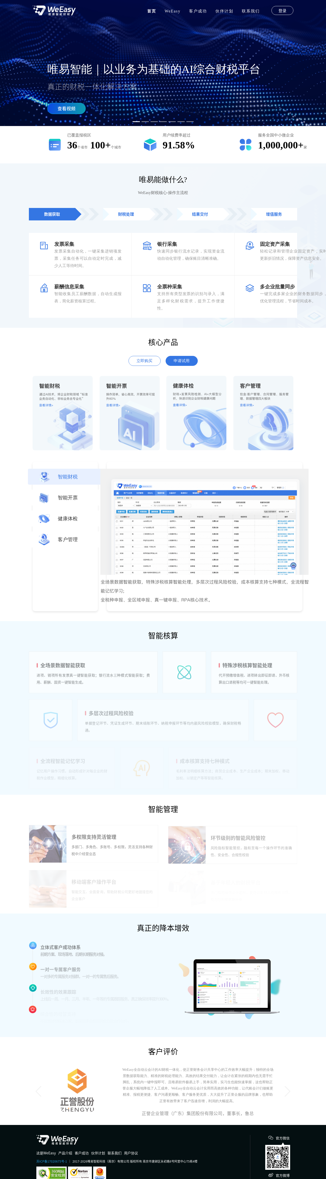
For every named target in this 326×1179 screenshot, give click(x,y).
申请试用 (182, 361)
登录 (282, 10)
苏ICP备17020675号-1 (51, 1161)
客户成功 (198, 11)
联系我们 (251, 11)
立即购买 (144, 361)
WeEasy (173, 11)
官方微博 (283, 1175)
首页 (151, 11)
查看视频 (66, 108)
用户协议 (131, 1152)
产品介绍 (65, 1152)
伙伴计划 (224, 11)
